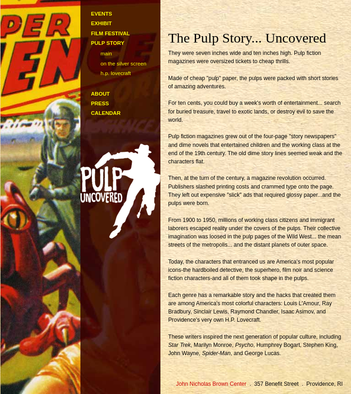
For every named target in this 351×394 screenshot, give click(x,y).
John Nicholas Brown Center (211, 384)
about (100, 94)
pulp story (107, 43)
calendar (106, 113)
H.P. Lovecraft (116, 73)
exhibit (101, 23)
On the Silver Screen (123, 63)
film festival (110, 33)
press (100, 103)
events (101, 13)
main (106, 53)
